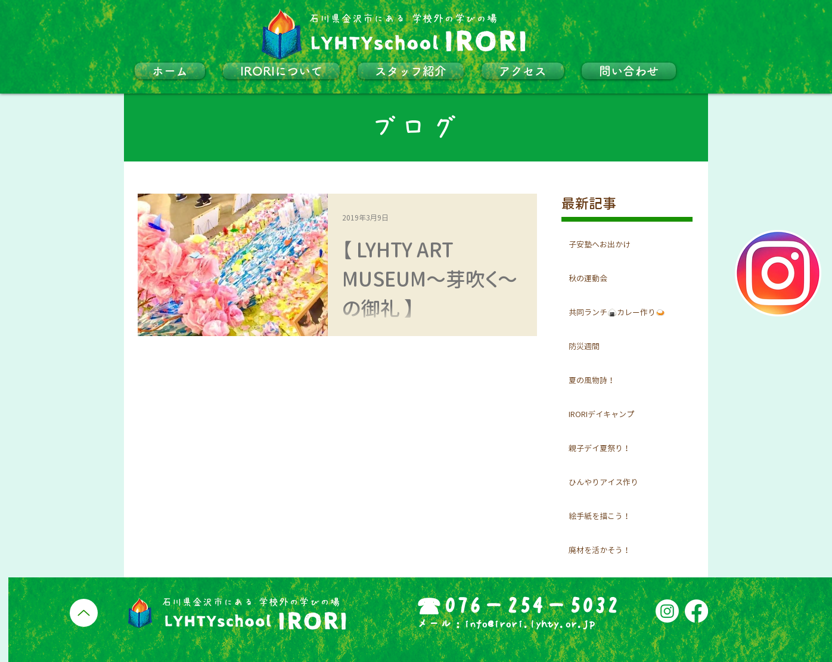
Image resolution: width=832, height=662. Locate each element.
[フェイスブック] (696, 611)
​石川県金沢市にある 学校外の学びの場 (403, 18)
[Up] (84, 613)
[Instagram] (667, 611)
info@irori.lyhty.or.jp (529, 624)
